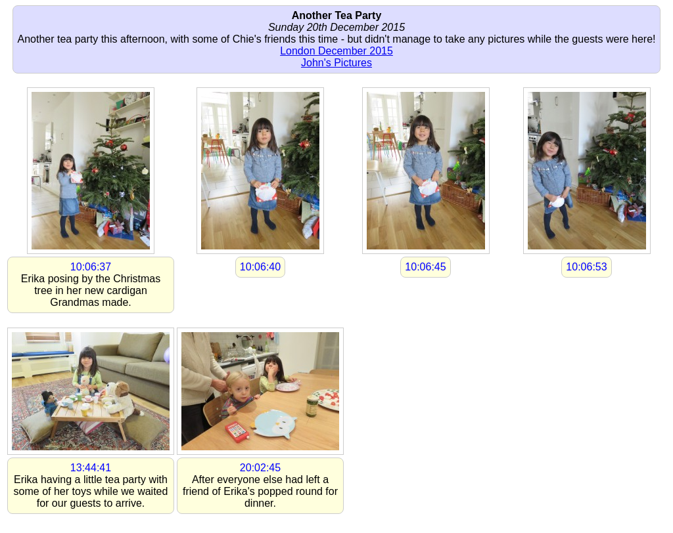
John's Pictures (336, 62)
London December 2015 (336, 50)
